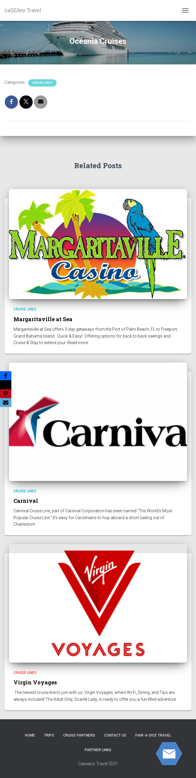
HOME (30, 735)
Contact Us (115, 735)
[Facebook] (5, 375)
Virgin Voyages (35, 682)
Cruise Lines (42, 82)
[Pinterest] (5, 393)
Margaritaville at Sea (42, 319)
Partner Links (98, 750)
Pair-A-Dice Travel (153, 735)
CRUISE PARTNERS (79, 735)
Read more (77, 342)
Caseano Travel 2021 (98, 763)
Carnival (25, 500)
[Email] (5, 402)
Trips (49, 735)
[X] (5, 384)
